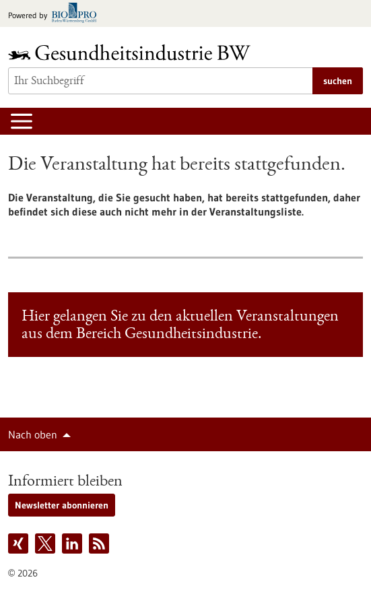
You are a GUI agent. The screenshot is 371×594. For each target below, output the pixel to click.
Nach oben (32, 434)
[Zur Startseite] (132, 52)
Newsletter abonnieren (61, 505)
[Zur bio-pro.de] (56, 14)
